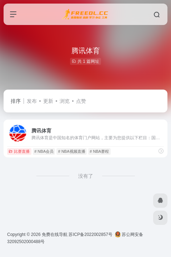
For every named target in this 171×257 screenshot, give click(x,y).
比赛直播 (19, 151)
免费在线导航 (54, 234)
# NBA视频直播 (71, 151)
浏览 (65, 101)
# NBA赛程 (99, 151)
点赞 (81, 101)
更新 (48, 101)
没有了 (85, 176)
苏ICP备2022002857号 (90, 234)
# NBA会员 (44, 151)
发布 (32, 101)
